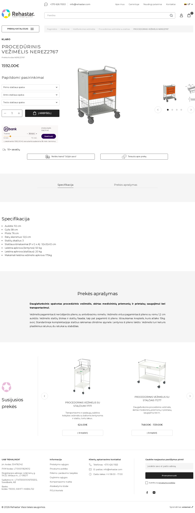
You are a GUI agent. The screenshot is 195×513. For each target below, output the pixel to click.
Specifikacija (66, 185)
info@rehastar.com (80, 4)
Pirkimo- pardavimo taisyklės (64, 473)
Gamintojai (134, 4)
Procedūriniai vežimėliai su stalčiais (114, 29)
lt (187, 4)
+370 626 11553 (58, 4)
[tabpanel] (169, 93)
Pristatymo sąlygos (59, 464)
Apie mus (119, 4)
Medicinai (65, 29)
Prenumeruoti (169, 475)
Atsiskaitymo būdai (59, 486)
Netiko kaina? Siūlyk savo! (64, 156)
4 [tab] (181, 110)
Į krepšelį (44, 113)
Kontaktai (171, 4)
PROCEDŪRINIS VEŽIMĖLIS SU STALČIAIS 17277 (152, 399)
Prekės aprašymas (125, 185)
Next (191, 109)
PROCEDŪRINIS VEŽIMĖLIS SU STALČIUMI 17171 (82, 404)
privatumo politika (167, 483)
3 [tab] (177, 110)
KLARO (6, 39)
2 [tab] (172, 110)
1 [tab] (168, 110)
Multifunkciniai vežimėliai (84, 29)
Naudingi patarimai (152, 4)
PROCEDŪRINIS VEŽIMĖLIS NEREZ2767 (151, 29)
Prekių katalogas (17, 29)
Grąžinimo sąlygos (58, 477)
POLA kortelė (56, 490)
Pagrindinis (52, 29)
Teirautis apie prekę (137, 156)
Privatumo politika (59, 469)
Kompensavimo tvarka (61, 482)
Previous (158, 109)
